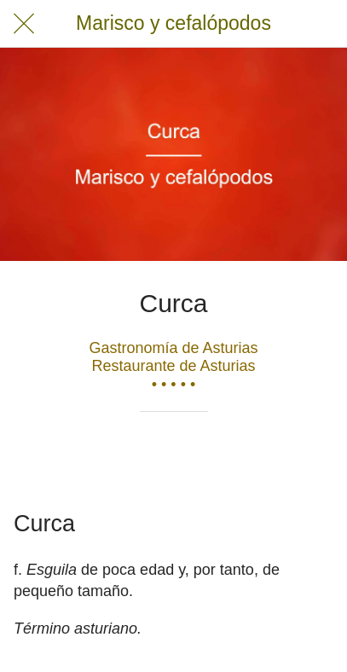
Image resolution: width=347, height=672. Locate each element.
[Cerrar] (24, 24)
